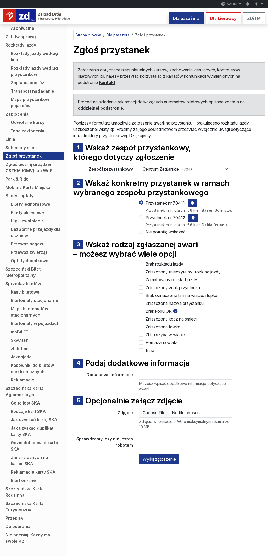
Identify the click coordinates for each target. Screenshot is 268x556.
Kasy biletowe (25, 292)
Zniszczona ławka (163, 326)
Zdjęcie (125, 412)
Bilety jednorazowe (30, 204)
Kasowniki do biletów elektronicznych (32, 368)
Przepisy (14, 518)
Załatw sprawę (20, 36)
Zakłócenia (17, 114)
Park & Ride (17, 179)
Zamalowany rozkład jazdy (171, 279)
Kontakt (107, 82)
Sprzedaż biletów (23, 283)
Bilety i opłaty (19, 195)
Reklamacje (22, 380)
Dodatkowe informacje (109, 374)
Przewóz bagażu (27, 243)
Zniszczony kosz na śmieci (171, 319)
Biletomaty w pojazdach (35, 323)
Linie (10, 139)
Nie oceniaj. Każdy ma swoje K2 (27, 538)
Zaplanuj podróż (27, 82)
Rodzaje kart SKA (28, 411)
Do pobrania (17, 526)
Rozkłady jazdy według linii (34, 56)
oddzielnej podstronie (100, 108)
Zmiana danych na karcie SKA (29, 460)
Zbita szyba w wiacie (165, 334)
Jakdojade (21, 357)
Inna (150, 350)
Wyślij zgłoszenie (159, 459)
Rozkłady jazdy (20, 45)
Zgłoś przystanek (23, 156)
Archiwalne (22, 28)
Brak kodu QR (159, 311)
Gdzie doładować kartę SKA (34, 446)
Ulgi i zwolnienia (27, 220)
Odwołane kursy (27, 122)
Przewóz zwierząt (29, 252)
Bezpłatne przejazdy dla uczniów (35, 232)
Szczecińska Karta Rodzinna (24, 492)
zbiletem (20, 348)
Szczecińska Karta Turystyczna (24, 506)
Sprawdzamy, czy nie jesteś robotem (104, 442)
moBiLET (20, 331)
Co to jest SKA (25, 403)
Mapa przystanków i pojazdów (31, 102)
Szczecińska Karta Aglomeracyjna (24, 391)
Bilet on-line (23, 480)
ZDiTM (254, 18)
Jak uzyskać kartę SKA (34, 419)
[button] (175, 311)
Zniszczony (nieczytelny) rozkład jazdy (183, 271)
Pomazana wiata (161, 342)
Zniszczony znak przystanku (173, 287)
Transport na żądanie (32, 91)
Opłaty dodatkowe (29, 260)
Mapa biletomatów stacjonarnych (29, 312)
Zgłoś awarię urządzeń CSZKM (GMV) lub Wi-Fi (29, 167)
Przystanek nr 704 (165, 203)
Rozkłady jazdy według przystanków (34, 71)
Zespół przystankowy (110, 169)
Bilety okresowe (27, 212)
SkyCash (20, 340)
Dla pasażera (186, 18)
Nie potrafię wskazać (166, 231)
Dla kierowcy (223, 18)
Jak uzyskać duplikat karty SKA (32, 431)
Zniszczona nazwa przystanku (175, 303)
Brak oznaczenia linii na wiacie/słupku (181, 295)
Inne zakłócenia (27, 130)
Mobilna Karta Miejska (27, 187)
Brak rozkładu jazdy (164, 264)
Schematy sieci (21, 147)
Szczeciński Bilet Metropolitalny (23, 272)
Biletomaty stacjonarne (34, 300)
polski (229, 4)
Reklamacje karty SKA (33, 472)
